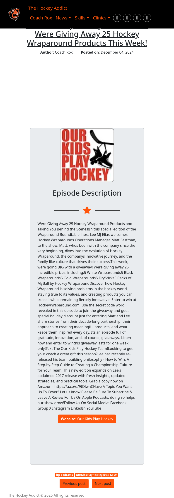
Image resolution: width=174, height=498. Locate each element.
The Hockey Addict (47, 8)
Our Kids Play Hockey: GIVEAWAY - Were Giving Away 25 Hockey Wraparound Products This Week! (87, 34)
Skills (80, 18)
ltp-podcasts (64, 475)
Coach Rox (41, 18)
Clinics (99, 18)
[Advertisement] (87, 89)
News (61, 18)
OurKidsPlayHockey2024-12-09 (96, 475)
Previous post (74, 483)
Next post (103, 483)
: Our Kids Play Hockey (87, 418)
